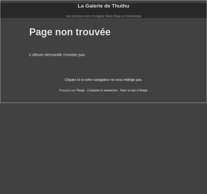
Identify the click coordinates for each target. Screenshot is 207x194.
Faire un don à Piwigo (134, 90)
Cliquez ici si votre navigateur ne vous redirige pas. (104, 80)
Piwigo (80, 90)
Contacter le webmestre (102, 90)
